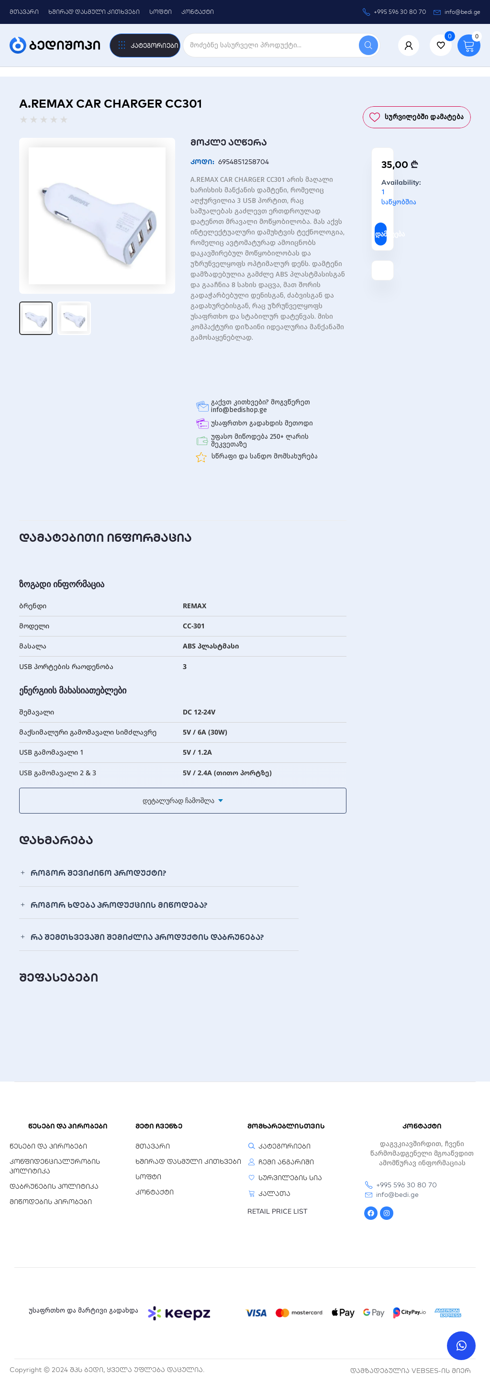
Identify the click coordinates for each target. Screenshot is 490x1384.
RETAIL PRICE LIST (277, 1211)
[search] (271, 45)
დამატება (381, 234)
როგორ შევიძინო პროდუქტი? (98, 873)
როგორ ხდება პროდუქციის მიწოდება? (119, 905)
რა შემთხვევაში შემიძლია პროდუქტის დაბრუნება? (147, 937)
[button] (159, 873)
